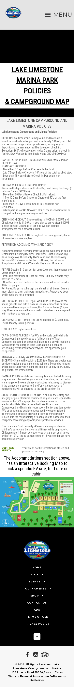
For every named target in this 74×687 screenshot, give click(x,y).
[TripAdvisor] (45, 655)
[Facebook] (28, 655)
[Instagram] (36, 655)
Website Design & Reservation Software (35, 676)
